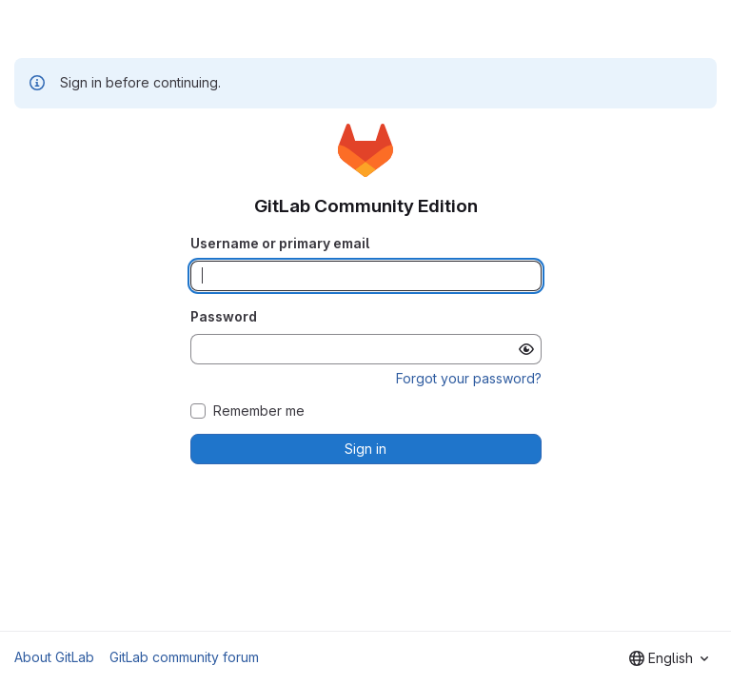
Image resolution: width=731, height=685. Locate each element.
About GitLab (54, 657)
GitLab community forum (184, 657)
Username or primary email (279, 243)
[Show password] (526, 349)
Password (223, 316)
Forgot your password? (469, 378)
